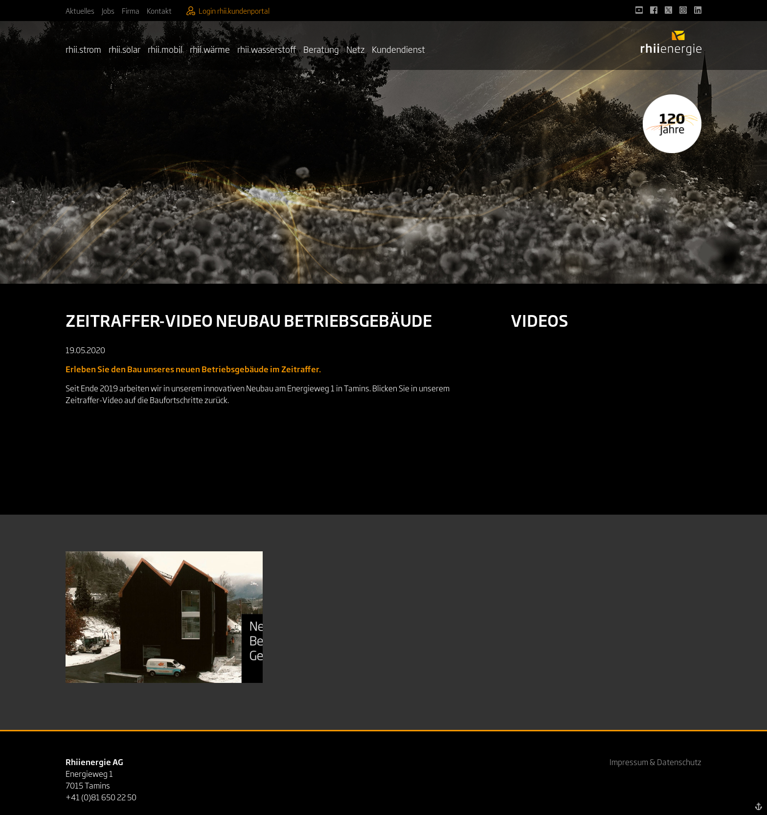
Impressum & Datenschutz (655, 762)
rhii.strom (83, 49)
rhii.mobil (165, 49)
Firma (130, 10)
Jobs (108, 10)
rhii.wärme (210, 49)
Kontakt (159, 10)
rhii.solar (124, 49)
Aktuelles (80, 10)
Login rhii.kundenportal (228, 10)
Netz (355, 49)
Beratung (321, 49)
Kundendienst (398, 49)
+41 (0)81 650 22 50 (101, 797)
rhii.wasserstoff (266, 49)
